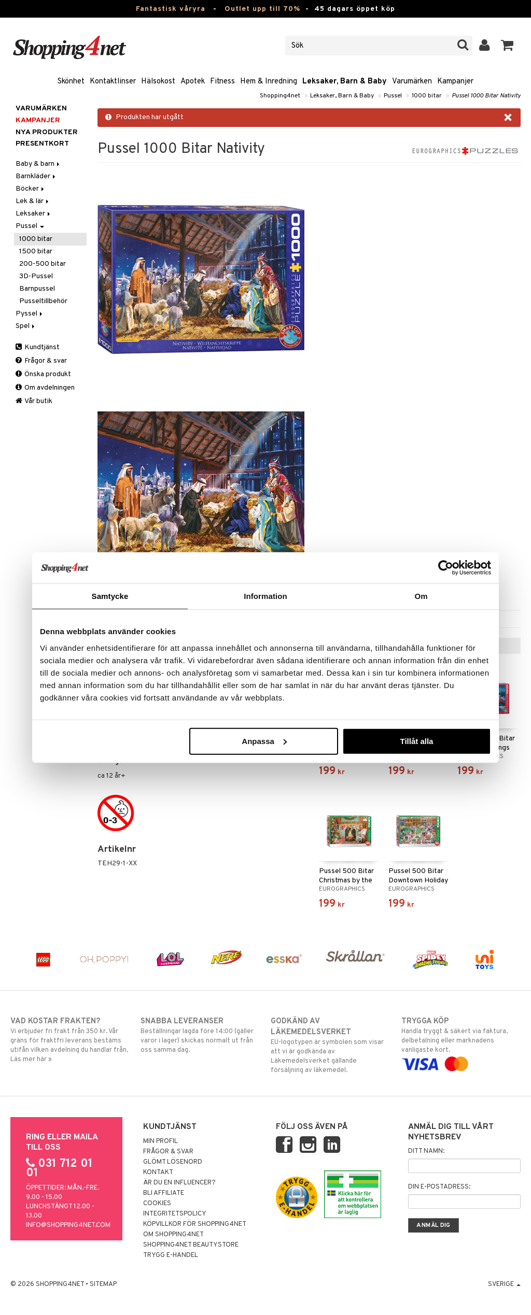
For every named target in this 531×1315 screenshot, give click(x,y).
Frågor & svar (41, 360)
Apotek (192, 82)
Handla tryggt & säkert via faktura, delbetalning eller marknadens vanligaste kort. (461, 1042)
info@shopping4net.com (68, 1225)
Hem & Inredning (268, 82)
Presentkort (42, 143)
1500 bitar (35, 251)
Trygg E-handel (170, 1255)
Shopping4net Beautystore (191, 1245)
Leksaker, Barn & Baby (344, 82)
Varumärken (412, 82)
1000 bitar (427, 96)
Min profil (160, 1141)
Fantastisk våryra (170, 9)
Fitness (222, 82)
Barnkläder (36, 176)
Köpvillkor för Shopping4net (194, 1224)
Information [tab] (265, 596)
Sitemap (103, 1284)
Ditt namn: (426, 1151)
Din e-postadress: (439, 1187)
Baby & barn (38, 164)
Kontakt (158, 1172)
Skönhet (71, 82)
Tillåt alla (416, 740)
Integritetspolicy (174, 1214)
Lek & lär (33, 201)
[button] (507, 45)
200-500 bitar (42, 264)
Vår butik (34, 401)
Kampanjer (455, 82)
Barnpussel (37, 288)
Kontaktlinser (113, 82)
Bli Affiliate (163, 1193)
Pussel (393, 96)
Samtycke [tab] (110, 596)
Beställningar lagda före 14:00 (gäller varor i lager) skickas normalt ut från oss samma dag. (200, 1035)
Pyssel (30, 313)
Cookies (157, 1203)
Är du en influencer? (179, 1183)
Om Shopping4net (173, 1235)
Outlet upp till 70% (262, 9)
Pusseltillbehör (43, 301)
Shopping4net (280, 96)
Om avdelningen (45, 387)
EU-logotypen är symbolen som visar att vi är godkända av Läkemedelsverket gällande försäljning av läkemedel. (330, 1045)
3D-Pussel (36, 276)
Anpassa (264, 740)
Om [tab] (420, 596)
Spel (26, 326)
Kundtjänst (38, 347)
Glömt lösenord (172, 1162)
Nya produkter (47, 132)
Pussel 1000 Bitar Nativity (486, 96)
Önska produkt (43, 374)
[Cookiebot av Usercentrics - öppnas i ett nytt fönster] (445, 568)
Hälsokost (158, 82)
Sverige (504, 1284)
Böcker (31, 188)
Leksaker (34, 213)
